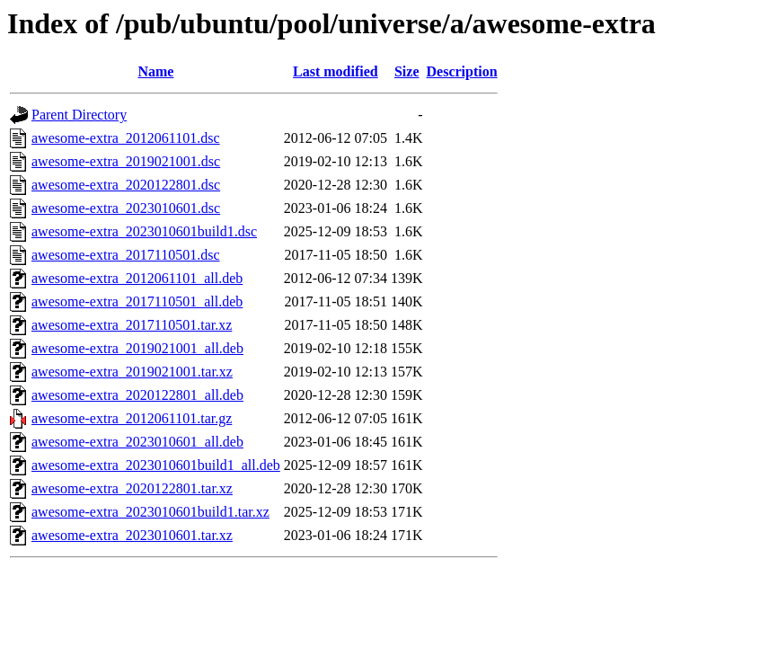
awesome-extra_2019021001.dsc (125, 161)
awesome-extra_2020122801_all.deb (137, 395)
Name (155, 71)
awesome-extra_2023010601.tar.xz (132, 535)
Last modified (335, 71)
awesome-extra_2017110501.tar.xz (131, 324)
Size (407, 71)
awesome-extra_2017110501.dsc (125, 254)
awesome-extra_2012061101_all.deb (137, 278)
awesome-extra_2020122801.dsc (125, 184)
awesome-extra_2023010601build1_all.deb (155, 465)
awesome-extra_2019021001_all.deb (137, 348)
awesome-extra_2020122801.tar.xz (132, 488)
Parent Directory (79, 114)
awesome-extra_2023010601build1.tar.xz (150, 511)
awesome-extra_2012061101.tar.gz (131, 418)
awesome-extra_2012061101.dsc (125, 138)
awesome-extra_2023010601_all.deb (137, 441)
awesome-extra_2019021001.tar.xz (132, 371)
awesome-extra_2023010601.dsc (125, 208)
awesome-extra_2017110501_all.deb (137, 301)
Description (462, 71)
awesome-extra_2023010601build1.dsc (144, 231)
